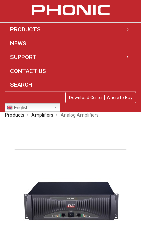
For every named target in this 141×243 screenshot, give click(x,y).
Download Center (86, 97)
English (17, 107)
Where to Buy (119, 97)
